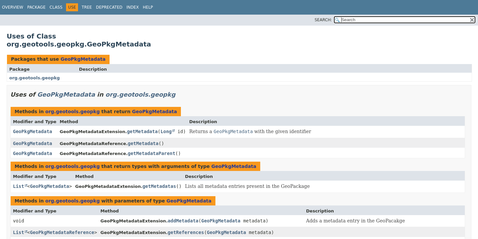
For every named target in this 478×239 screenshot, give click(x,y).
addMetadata (183, 220)
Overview (12, 7)
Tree (87, 7)
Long (166, 131)
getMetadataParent (151, 153)
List (18, 186)
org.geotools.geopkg (34, 77)
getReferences (186, 232)
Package (36, 7)
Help (148, 7)
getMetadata (142, 131)
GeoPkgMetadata (82, 59)
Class (55, 7)
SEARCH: (323, 20)
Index (132, 7)
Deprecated (109, 7)
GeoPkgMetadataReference (62, 232)
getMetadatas (159, 186)
